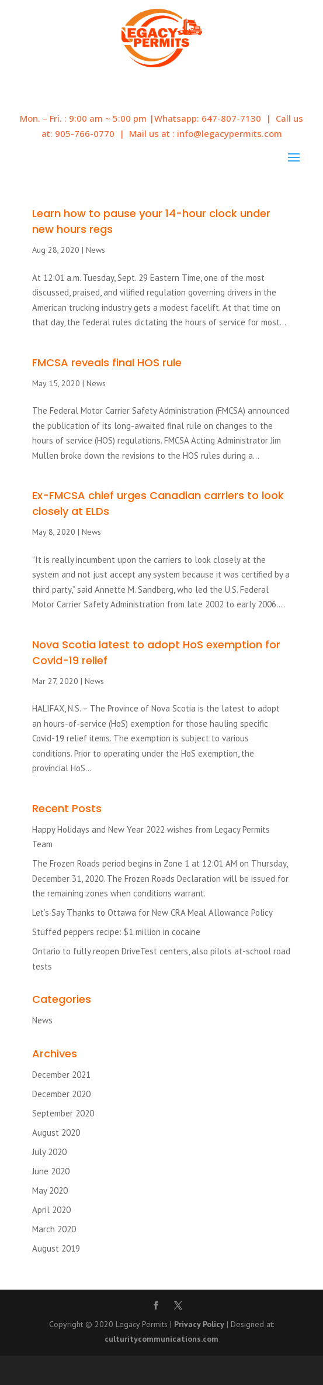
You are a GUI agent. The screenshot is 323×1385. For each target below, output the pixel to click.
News (95, 250)
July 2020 (49, 1151)
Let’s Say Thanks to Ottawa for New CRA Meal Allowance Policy (152, 912)
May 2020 (50, 1190)
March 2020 (54, 1229)
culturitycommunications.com (161, 1339)
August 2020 (56, 1132)
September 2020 (63, 1113)
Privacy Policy (199, 1324)
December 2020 (61, 1093)
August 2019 (56, 1248)
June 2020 (51, 1171)
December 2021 (61, 1074)
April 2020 (51, 1209)
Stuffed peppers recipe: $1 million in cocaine (116, 931)
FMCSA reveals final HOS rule (107, 362)
